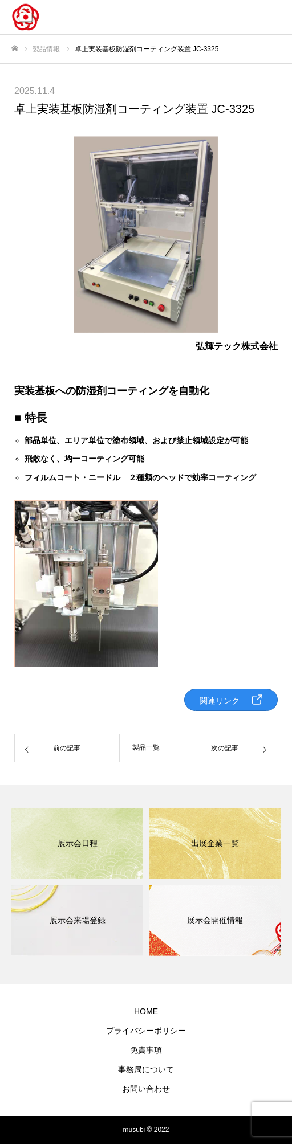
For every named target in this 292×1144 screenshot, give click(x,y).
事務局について (146, 1069)
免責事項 (146, 1050)
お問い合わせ (146, 1088)
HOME (146, 1011)
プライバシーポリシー (146, 1030)
